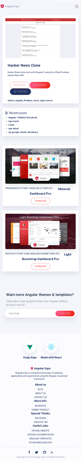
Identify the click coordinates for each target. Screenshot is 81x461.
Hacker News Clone (24, 65)
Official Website (40, 430)
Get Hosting (20, 91)
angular (19, 100)
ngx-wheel (13, 128)
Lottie (11, 125)
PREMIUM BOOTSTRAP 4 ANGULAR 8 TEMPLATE (29, 188)
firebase (28, 100)
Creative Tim (40, 422)
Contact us (40, 397)
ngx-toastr (13, 121)
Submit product (41, 410)
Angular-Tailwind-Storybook (22, 117)
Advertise (40, 406)
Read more (19, 85)
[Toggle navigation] (76, 6)
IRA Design (40, 418)
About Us (40, 393)
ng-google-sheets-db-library (23, 132)
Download (40, 201)
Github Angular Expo (40, 442)
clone (36, 100)
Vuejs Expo (30, 357)
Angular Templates (40, 438)
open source (46, 100)
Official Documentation (40, 434)
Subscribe (65, 313)
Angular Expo (9, 6)
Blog (40, 389)
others (11, 100)
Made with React (51, 357)
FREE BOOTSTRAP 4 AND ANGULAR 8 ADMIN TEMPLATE (32, 253)
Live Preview (40, 85)
